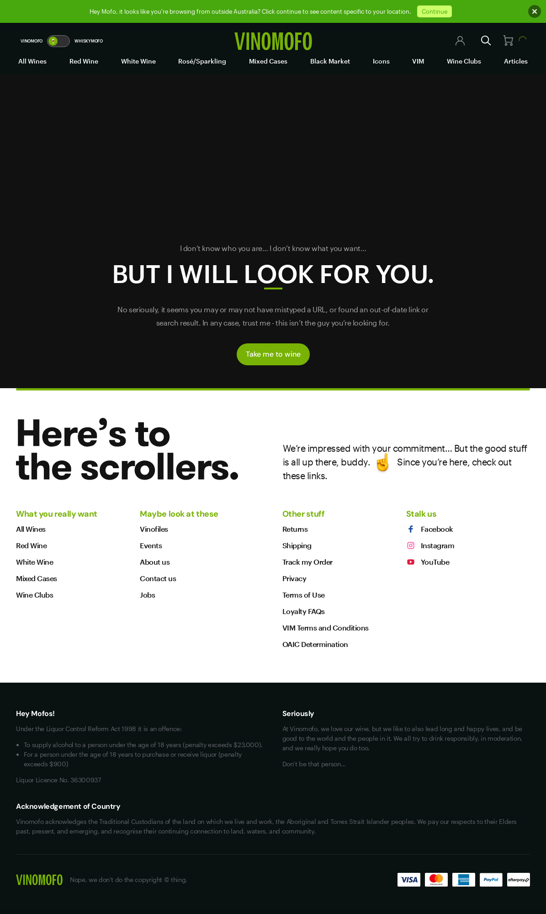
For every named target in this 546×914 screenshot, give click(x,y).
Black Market (330, 61)
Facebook (429, 529)
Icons (381, 61)
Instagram (430, 545)
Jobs (147, 594)
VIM (418, 61)
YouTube (428, 562)
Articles (516, 61)
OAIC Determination (315, 644)
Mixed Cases (268, 61)
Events (151, 545)
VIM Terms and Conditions (325, 627)
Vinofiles (154, 528)
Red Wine (83, 61)
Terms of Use (303, 594)
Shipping (297, 545)
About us (155, 561)
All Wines (32, 61)
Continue (434, 11)
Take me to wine (273, 354)
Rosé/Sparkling (202, 61)
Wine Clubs (464, 61)
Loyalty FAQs (303, 611)
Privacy (294, 578)
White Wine (138, 61)
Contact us (158, 578)
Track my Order (307, 561)
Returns (295, 528)
